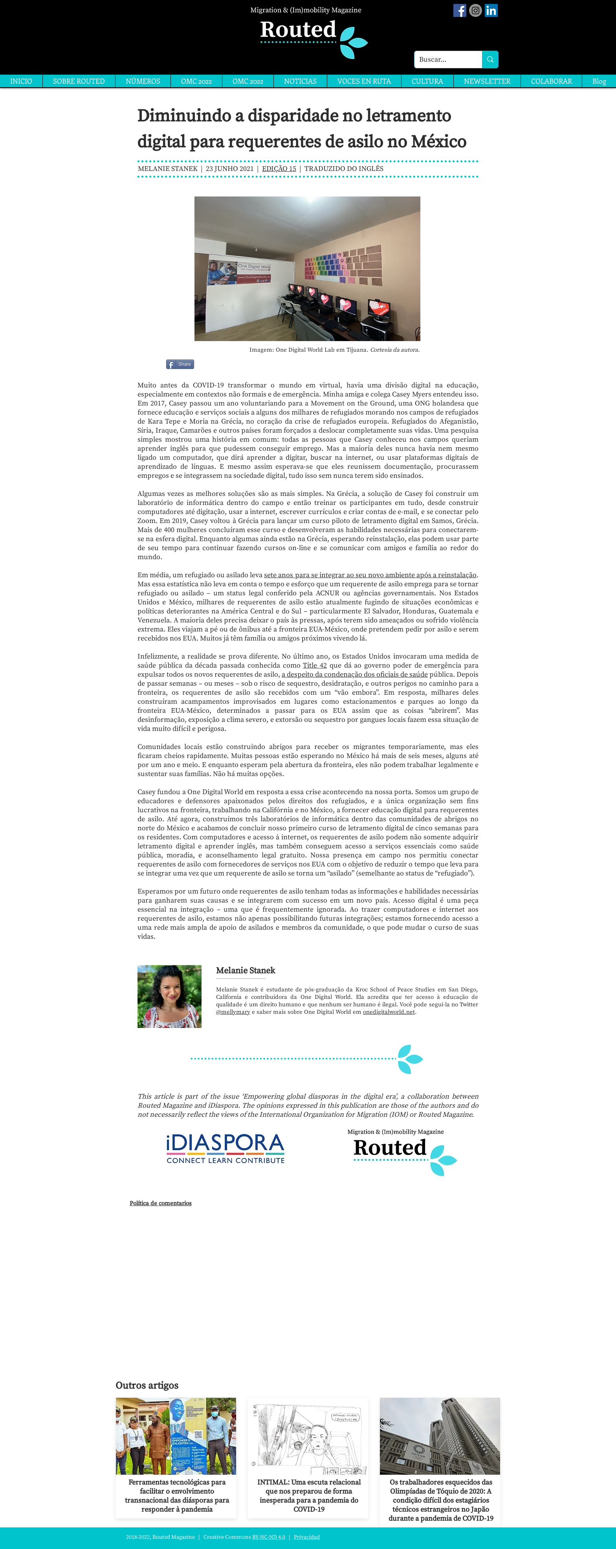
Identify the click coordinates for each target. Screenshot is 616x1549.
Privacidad (307, 1537)
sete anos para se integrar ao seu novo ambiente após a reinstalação (370, 575)
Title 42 (315, 665)
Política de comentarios (161, 1203)
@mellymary (233, 1012)
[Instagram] (475, 10)
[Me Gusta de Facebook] (214, 364)
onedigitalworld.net (389, 1012)
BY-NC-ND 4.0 (268, 1537)
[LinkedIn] (491, 10)
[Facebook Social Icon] (459, 10)
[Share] (180, 364)
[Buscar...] (442, 59)
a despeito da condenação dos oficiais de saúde (355, 674)
